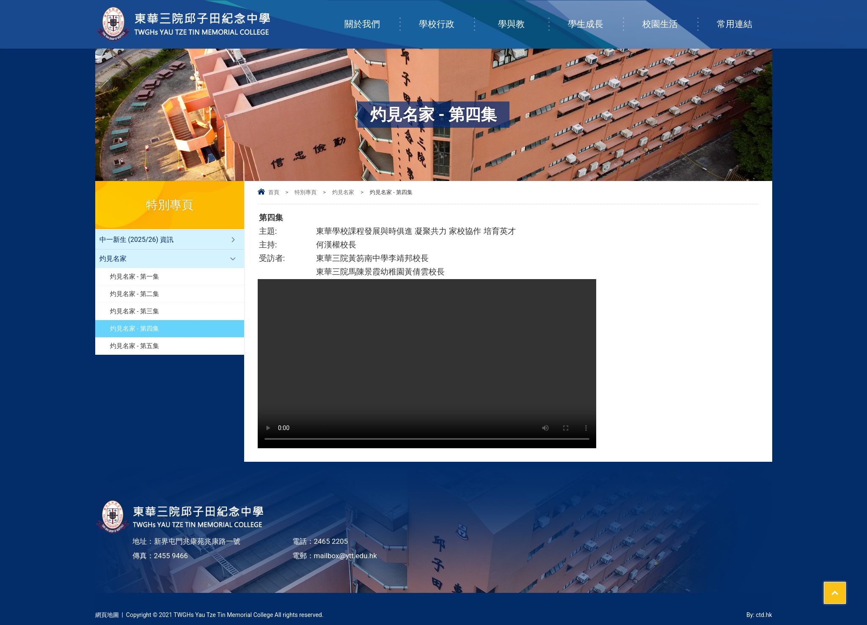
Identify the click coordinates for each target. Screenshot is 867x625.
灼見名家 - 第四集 (135, 328)
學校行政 (446, 15)
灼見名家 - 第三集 (135, 311)
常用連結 (744, 15)
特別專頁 (306, 192)
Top (845, 587)
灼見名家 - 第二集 (135, 294)
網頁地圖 (107, 614)
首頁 (273, 192)
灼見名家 (343, 192)
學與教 (523, 15)
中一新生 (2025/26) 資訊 (136, 240)
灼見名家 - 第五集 (135, 346)
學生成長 (595, 15)
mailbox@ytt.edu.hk (345, 555)
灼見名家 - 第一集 (135, 276)
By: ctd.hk (759, 614)
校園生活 (669, 15)
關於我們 (371, 15)
